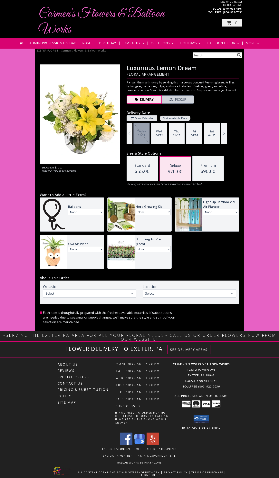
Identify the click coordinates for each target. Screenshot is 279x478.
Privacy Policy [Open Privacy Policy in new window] (176, 472)
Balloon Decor (223, 43)
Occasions (163, 43)
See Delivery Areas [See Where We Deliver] (188, 349)
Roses (87, 43)
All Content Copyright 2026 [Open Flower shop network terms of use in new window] (101, 472)
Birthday (107, 43)
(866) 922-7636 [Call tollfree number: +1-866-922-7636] (232, 12)
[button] (232, 23)
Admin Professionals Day (52, 43)
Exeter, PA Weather (117, 455)
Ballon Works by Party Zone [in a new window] (139, 462)
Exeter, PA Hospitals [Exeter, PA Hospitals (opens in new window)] (161, 448)
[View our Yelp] (153, 444)
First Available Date (175, 118)
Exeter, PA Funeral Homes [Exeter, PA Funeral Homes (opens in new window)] (122, 448)
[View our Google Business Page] (139, 444)
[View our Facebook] (126, 444)
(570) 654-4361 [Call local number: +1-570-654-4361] (232, 8)
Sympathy (134, 43)
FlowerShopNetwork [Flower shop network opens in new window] (142, 472)
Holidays (190, 43)
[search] (239, 55)
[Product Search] (214, 55)
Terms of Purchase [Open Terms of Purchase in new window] (207, 472)
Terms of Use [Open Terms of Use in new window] (152, 474)
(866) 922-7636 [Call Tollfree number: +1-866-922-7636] (209, 386)
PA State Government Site (156, 455)
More (253, 43)
